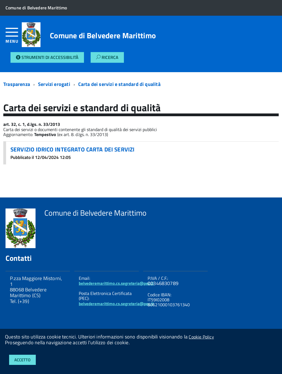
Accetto (22, 360)
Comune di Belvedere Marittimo (103, 35)
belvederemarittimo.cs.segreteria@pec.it (116, 283)
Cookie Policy (201, 337)
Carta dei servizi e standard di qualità (119, 84)
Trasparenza (16, 84)
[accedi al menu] (14, 38)
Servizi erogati (54, 84)
